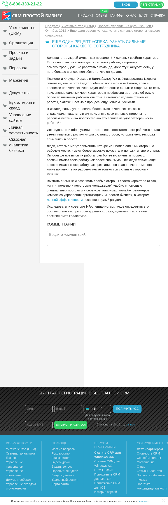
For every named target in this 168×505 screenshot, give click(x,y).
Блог (143, 15)
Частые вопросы (63, 449)
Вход (126, 4)
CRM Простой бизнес (37, 15)
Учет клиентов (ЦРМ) (21, 449)
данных (130, 424)
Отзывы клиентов (149, 471)
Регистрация (151, 4)
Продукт (85, 15)
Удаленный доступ (65, 479)
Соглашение (146, 462)
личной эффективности (65, 199)
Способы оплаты (149, 458)
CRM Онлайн (103, 470)
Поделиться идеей (65, 471)
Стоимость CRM (148, 453)
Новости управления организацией (125, 26)
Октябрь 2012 (56, 30)
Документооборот (18, 479)
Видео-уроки (61, 462)
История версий (105, 492)
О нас (131, 15)
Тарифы (117, 15)
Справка (157, 15)
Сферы (102, 13)
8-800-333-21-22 (25, 4)
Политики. (143, 501)
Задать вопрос (62, 466)
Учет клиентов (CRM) (78, 26)
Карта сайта (60, 484)
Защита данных (63, 475)
